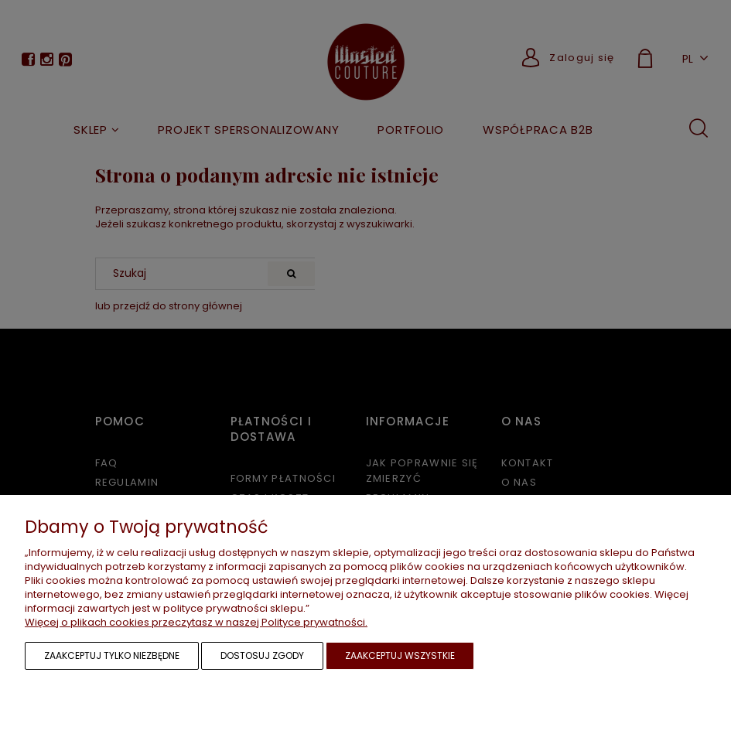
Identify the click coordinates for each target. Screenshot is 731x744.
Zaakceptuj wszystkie (400, 655)
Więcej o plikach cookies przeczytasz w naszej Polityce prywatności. (196, 622)
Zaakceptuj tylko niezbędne (111, 655)
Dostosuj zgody (262, 655)
